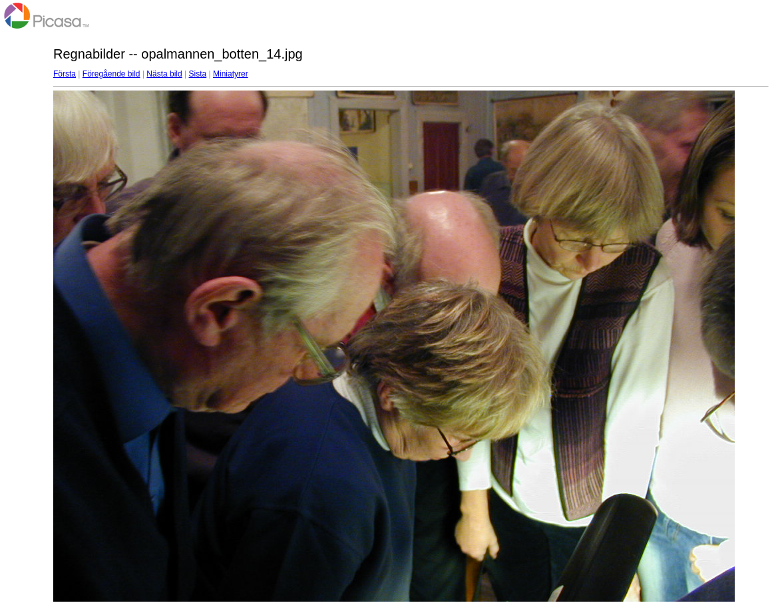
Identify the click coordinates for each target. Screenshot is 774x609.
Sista (198, 74)
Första (64, 74)
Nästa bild (164, 74)
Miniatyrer (230, 74)
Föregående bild (111, 74)
